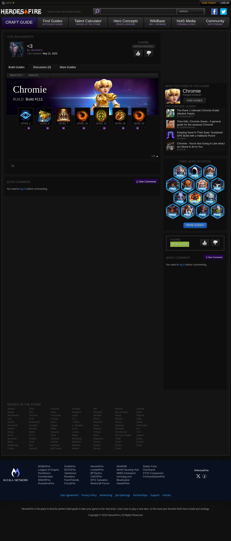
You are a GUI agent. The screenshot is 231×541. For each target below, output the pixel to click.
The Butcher (121, 432)
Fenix (31, 442)
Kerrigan (76, 408)
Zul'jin (139, 445)
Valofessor (70, 473)
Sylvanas (119, 425)
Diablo (32, 432)
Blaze (10, 442)
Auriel (10, 435)
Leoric (75, 415)
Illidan (53, 428)
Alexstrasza (13, 415)
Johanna (54, 438)
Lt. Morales (77, 425)
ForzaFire (70, 483)
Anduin (11, 422)
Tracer (118, 442)
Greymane (55, 415)
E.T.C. (32, 435)
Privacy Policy (89, 495)
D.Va (31, 418)
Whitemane (142, 425)
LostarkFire (97, 469)
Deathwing (34, 422)
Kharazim (76, 412)
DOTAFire (70, 469)
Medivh (75, 448)
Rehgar (97, 445)
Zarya (139, 438)
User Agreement (69, 495)
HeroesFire (96, 466)
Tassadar (119, 428)
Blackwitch (37, 50)
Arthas (11, 432)
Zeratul (140, 442)
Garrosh (33, 448)
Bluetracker (123, 479)
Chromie (33, 415)
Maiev (75, 435)
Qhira (96, 435)
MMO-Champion (126, 473)
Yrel (139, 432)
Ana (10, 418)
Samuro (119, 408)
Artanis (11, 428)
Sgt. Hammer (121, 412)
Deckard (33, 425)
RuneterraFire (46, 483)
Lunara (75, 432)
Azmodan (12, 438)
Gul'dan (54, 418)
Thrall (118, 438)
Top (153, 156)
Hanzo (53, 422)
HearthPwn (123, 483)
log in (23, 188)
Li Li (74, 418)
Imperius (54, 432)
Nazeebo (97, 422)
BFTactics (96, 473)
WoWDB (122, 466)
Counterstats (45, 476)
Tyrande (141, 408)
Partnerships (140, 495)
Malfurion (76, 442)
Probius (97, 432)
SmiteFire (70, 466)
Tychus (118, 445)
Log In (225, 3)
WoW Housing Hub (128, 469)
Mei (95, 408)
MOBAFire (44, 466)
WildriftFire (44, 479)
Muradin (97, 415)
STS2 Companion (153, 473)
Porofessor (44, 473)
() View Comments (146, 181)
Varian (140, 422)
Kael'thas (55, 445)
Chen (31, 408)
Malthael (76, 445)
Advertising (106, 495)
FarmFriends (71, 479)
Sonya (118, 415)
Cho (31, 412)
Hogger (54, 425)
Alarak (11, 412)
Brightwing (13, 445)
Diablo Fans (150, 466)
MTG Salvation (99, 479)
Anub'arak (12, 425)
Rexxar (97, 448)
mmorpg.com (124, 476)
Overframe (149, 469)
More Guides (68, 67)
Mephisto (98, 412)
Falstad (32, 438)
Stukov (118, 422)
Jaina (53, 435)
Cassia (11, 448)
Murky (96, 418)
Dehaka (33, 428)
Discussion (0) (42, 67)
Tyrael (118, 448)
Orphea (97, 428)
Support (155, 495)
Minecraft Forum (100, 483)
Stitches (119, 418)
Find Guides (194, 100)
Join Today (209, 3)
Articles (167, 495)
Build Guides (17, 67)
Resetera (69, 476)
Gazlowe (54, 408)
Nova (96, 425)
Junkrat (54, 442)
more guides (195, 225)
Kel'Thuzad (56, 448)
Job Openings (122, 495)
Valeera (140, 415)
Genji (53, 412)
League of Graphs (48, 469)
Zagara (140, 435)
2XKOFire (96, 476)
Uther (139, 412)
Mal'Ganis (77, 438)
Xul (138, 428)
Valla (139, 418)
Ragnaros (98, 438)
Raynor (97, 442)
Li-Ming (75, 422)
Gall (31, 445)
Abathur (11, 408)
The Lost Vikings (123, 435)
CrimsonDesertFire (154, 476)
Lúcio (74, 428)
